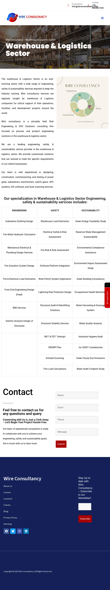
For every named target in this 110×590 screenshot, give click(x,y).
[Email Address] (68, 5)
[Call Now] (88, 5)
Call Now (95, 2)
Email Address (77, 4)
